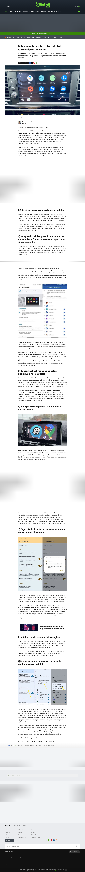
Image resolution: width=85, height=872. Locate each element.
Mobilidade (57, 11)
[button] (27, 121)
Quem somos (8, 866)
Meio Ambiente (35, 11)
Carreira (50, 11)
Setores (20, 832)
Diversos (8, 832)
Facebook (30, 63)
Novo (76, 6)
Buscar (77, 846)
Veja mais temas (10, 840)
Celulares (39, 745)
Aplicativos (51, 745)
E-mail (36, 63)
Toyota (60, 37)
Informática (26, 11)
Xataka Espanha (9, 857)
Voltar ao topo (73, 851)
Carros (45, 745)
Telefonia (43, 11)
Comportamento (22, 837)
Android (33, 745)
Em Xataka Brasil (43, 624)
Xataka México (21, 857)
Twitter (32, 63)
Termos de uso (34, 866)
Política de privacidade (23, 866)
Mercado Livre (39, 37)
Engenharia (33, 829)
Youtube (51, 840)
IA (24, 37)
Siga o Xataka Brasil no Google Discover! (41, 33)
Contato (45, 866)
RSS (57, 840)
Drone (45, 37)
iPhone (49, 37)
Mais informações (58, 870)
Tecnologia (18, 11)
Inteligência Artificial (35, 837)
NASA (18, 37)
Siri (21, 37)
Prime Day (55, 37)
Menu (8, 6)
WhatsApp (79, 11)
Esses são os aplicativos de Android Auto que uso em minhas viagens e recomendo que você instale (52, 628)
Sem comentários (24, 62)
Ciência (11, 11)
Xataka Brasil (42, 4)
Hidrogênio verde (30, 37)
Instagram (76, 11)
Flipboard (34, 63)
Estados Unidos (34, 834)
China (7, 834)
